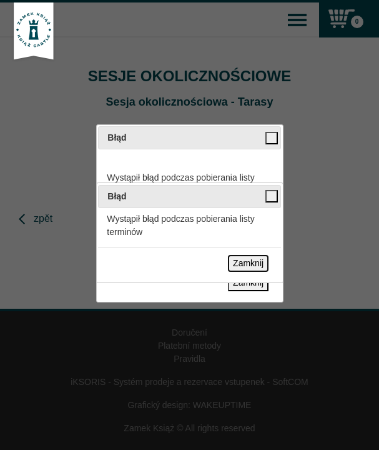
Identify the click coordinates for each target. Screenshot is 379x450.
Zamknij (248, 263)
